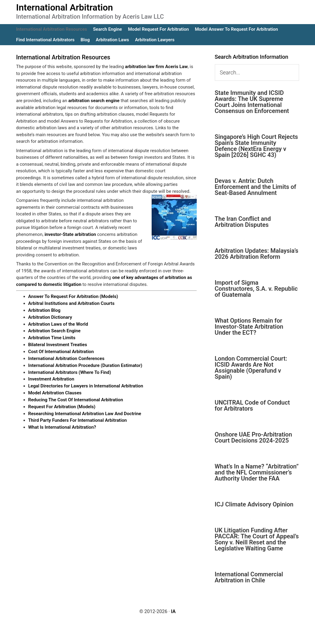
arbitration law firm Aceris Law (156, 66)
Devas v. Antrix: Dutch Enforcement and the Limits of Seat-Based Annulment (255, 186)
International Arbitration (64, 7)
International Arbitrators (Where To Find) (69, 370)
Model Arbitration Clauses (54, 391)
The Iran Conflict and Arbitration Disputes (243, 221)
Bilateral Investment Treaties (57, 343)
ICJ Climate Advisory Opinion (254, 504)
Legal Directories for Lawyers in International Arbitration (85, 384)
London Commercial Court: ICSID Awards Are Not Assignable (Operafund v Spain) (251, 367)
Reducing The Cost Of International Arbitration (75, 397)
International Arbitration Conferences (65, 357)
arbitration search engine (93, 100)
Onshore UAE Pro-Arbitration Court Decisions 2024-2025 (253, 437)
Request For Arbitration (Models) (61, 404)
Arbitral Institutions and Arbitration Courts (70, 302)
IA (173, 611)
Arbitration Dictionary (50, 316)
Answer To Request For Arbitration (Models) (72, 296)
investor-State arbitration (70, 234)
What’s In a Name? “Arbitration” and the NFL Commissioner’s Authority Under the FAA (257, 472)
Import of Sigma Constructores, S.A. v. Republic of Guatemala (256, 288)
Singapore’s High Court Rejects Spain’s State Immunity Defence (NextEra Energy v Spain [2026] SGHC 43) (256, 145)
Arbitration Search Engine (54, 330)
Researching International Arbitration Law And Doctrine (84, 411)
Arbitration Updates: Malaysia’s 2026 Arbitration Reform (256, 253)
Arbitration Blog (44, 309)
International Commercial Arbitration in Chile (249, 577)
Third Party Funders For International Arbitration (76, 418)
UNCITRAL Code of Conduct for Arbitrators (252, 405)
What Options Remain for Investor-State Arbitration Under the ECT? (249, 326)
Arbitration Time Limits (51, 337)
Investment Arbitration (51, 377)
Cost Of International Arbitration (60, 350)
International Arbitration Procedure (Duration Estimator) (84, 364)
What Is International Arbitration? (61, 424)
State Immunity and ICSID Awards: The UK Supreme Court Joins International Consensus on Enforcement (252, 101)
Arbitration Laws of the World (57, 323)
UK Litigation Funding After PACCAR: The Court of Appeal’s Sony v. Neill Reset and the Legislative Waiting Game (257, 539)
